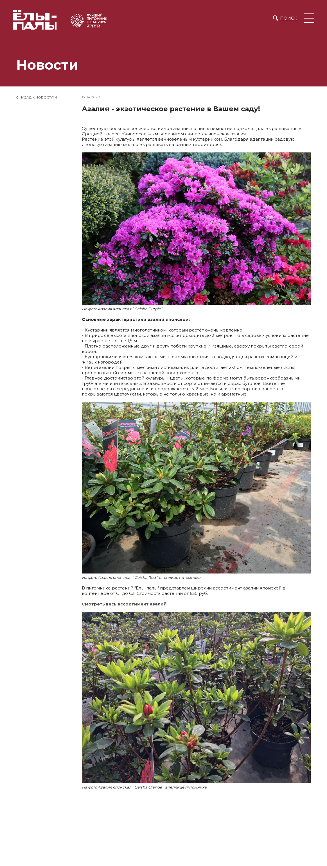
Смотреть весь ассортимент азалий (124, 604)
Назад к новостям (38, 97)
